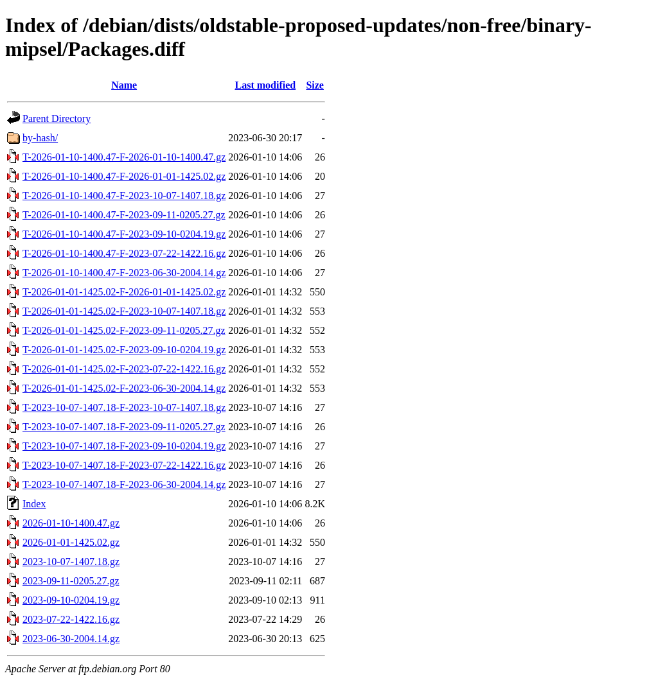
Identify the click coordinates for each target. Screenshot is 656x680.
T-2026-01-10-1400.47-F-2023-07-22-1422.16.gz (124, 253)
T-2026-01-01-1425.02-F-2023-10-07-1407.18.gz (124, 311)
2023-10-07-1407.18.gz (71, 561)
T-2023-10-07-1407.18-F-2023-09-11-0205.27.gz (124, 426)
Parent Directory (56, 118)
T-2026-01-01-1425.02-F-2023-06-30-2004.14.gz (124, 388)
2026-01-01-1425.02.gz (71, 542)
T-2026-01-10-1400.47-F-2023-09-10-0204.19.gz (124, 234)
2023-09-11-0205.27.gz (71, 580)
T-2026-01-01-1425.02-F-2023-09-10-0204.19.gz (124, 349)
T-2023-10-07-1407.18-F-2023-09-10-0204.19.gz (124, 445)
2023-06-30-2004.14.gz (71, 638)
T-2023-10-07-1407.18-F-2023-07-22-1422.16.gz (124, 465)
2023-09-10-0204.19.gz (71, 600)
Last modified (265, 85)
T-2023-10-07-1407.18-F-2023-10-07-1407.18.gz (124, 407)
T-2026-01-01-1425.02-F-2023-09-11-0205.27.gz (124, 330)
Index (34, 503)
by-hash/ (40, 137)
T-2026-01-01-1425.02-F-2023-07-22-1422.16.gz (124, 368)
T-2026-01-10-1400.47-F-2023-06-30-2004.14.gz (124, 272)
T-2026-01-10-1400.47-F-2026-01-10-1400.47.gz (124, 157)
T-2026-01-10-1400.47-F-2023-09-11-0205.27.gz (124, 214)
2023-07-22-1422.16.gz (71, 619)
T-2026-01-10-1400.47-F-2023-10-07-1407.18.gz (124, 195)
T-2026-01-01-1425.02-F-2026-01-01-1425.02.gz (124, 291)
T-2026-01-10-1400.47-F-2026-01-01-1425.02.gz (124, 176)
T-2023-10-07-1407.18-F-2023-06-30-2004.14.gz (124, 484)
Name (124, 85)
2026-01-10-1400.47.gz (71, 523)
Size (315, 85)
